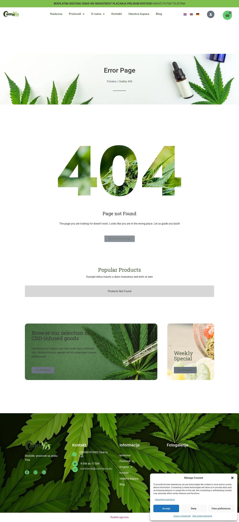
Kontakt (116, 14)
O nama (98, 14)
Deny (193, 508)
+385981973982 (88, 452)
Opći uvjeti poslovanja (202, 516)
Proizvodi (76, 14)
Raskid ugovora (119, 517)
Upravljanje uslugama (165, 499)
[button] (232, 477)
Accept (166, 508)
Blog (159, 14)
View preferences (221, 508)
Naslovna (56, 14)
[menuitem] (185, 14)
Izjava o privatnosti (182, 516)
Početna (112, 81)
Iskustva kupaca (138, 14)
